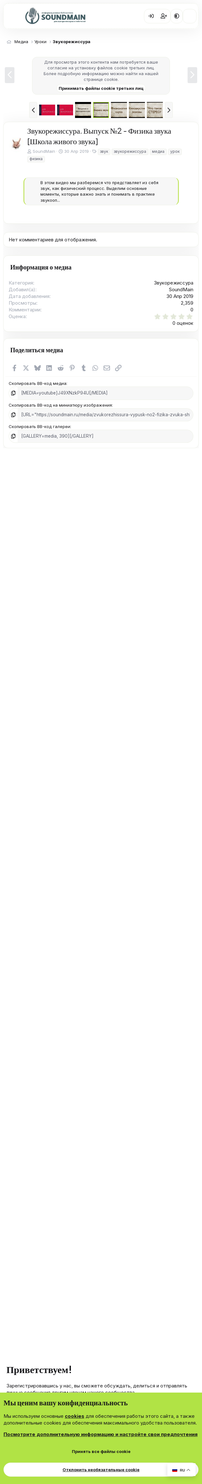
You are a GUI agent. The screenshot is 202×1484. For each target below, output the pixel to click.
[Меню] (13, 16)
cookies (74, 1416)
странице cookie (101, 79)
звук (104, 151)
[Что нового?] (189, 16)
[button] (176, 16)
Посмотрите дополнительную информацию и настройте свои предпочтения (101, 1434)
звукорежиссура (130, 151)
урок (175, 151)
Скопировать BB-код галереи (39, 425)
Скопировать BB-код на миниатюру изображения (60, 404)
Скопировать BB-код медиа (37, 383)
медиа (158, 151)
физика (36, 158)
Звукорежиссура (173, 283)
